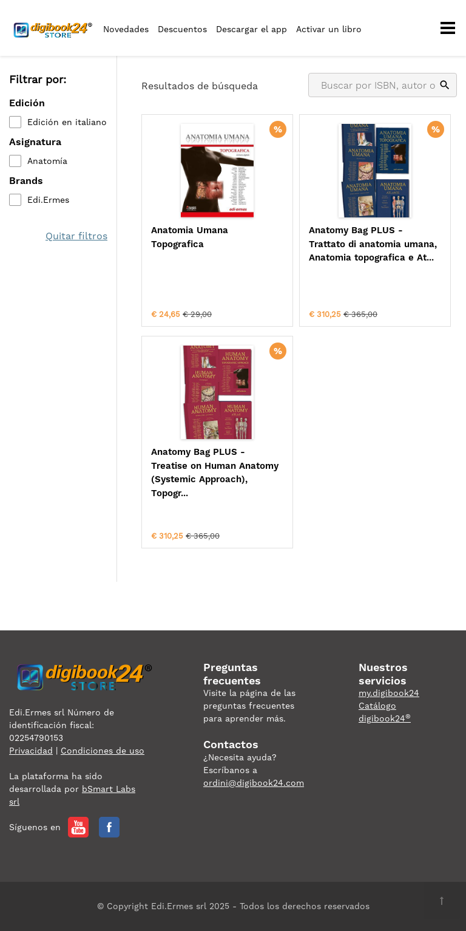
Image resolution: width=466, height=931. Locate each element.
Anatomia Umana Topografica (189, 237)
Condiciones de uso (102, 750)
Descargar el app (251, 29)
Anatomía (47, 161)
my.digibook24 (389, 693)
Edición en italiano (67, 122)
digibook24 (385, 718)
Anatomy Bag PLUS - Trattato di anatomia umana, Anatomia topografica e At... (373, 244)
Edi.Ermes (48, 200)
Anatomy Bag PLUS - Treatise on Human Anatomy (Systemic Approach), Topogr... (215, 472)
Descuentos (182, 29)
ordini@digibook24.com (253, 783)
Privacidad (31, 750)
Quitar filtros (76, 236)
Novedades (126, 29)
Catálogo (377, 706)
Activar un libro (329, 29)
